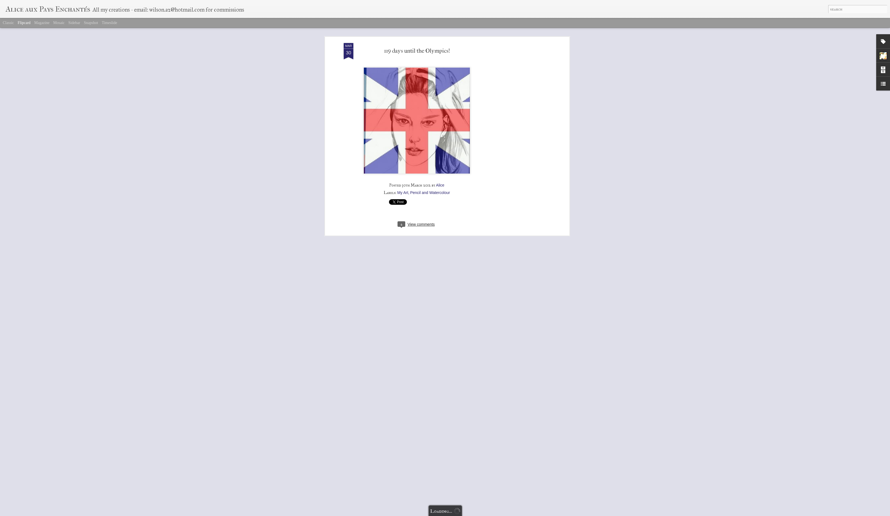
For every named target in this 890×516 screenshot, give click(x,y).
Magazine (41, 23)
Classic (8, 23)
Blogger (461, 512)
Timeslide (109, 23)
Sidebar (74, 23)
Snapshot (91, 23)
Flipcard (24, 23)
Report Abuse (477, 512)
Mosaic (59, 23)
